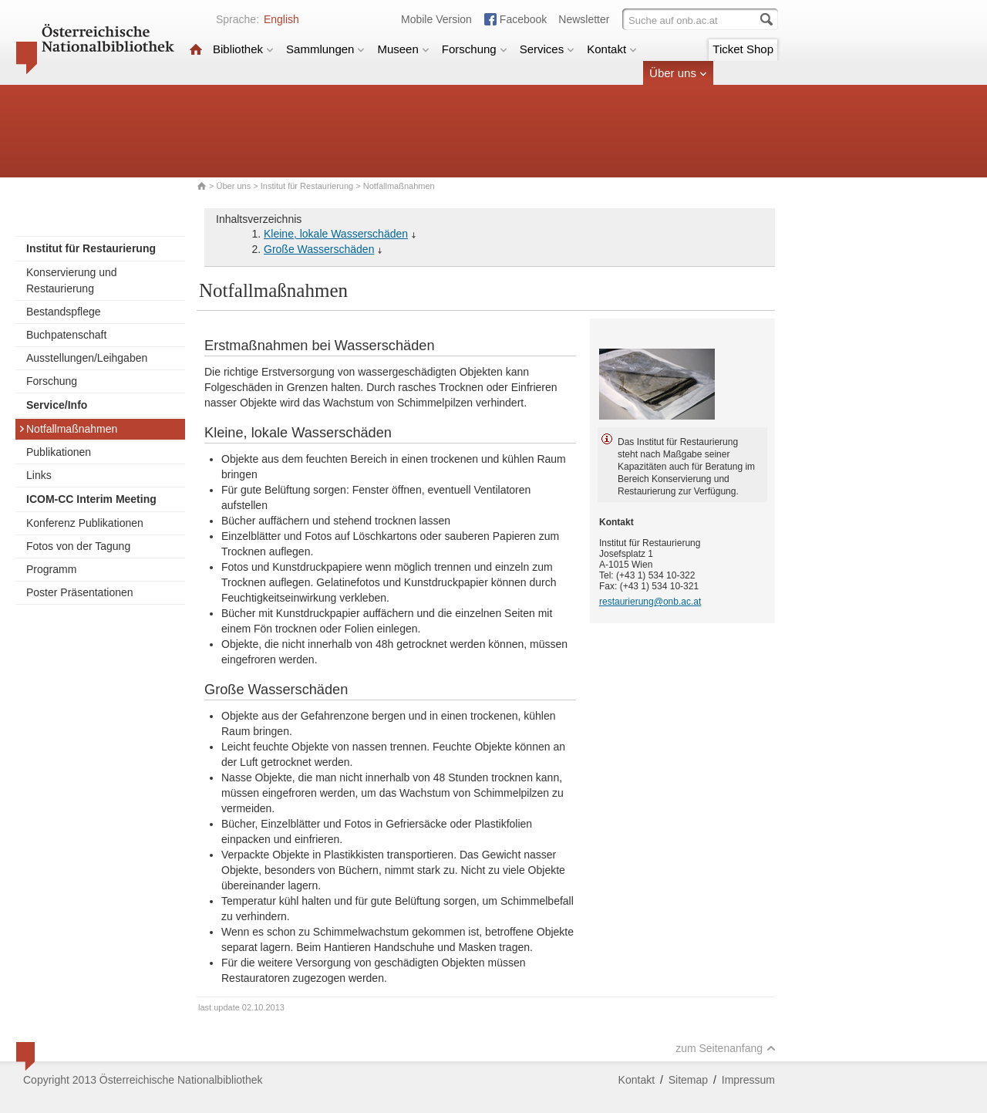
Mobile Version (436, 19)
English (281, 19)
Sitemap (688, 1080)
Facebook (523, 19)
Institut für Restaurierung (307, 186)
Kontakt (612, 49)
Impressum (748, 1080)
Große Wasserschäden (319, 249)
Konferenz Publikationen (84, 523)
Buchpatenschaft (66, 335)
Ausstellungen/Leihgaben (86, 358)
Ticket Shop (742, 49)
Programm (51, 569)
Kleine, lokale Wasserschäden (336, 234)
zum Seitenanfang (725, 1048)
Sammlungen (325, 49)
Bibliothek (243, 49)
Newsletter (583, 19)
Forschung (474, 49)
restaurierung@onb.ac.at (650, 601)
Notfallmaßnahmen (68, 429)
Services (547, 49)
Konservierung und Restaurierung (71, 280)
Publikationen (58, 452)
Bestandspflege (63, 311)
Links (39, 475)
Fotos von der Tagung (78, 546)
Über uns (678, 72)
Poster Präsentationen (79, 592)
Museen (403, 49)
